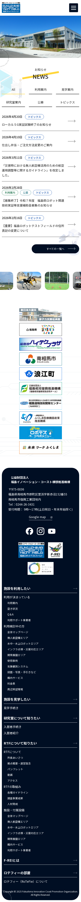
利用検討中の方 (14, 626)
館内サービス (15, 678)
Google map (37, 517)
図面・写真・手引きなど (21, 672)
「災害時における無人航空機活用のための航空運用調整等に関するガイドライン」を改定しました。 (33, 170)
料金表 (11, 683)
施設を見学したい (17, 699)
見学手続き (11, 708)
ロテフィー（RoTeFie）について (26, 881)
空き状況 (12, 608)
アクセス (12, 780)
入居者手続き (13, 726)
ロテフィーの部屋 (17, 872)
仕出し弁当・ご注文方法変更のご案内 (27, 145)
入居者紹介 (11, 733)
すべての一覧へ (55, 249)
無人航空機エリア (17, 638)
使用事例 (12, 660)
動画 (10, 775)
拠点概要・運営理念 (19, 763)
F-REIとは (11, 860)
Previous (70, 54)
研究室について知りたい (22, 718)
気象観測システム (17, 666)
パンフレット (15, 769)
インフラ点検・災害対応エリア (25, 649)
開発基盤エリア (16, 655)
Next (77, 54)
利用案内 (10, 192)
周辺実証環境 (15, 689)
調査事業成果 (15, 798)
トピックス (34, 117)
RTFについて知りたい (20, 743)
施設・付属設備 (14, 810)
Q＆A (10, 614)
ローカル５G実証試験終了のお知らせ (26, 124)
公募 (25, 192)
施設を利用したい (17, 588)
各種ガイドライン (17, 792)
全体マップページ (17, 632)
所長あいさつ (15, 757)
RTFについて (12, 752)
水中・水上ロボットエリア (23, 643)
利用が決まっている (17, 597)
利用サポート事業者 (19, 620)
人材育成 (12, 804)
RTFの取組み (12, 786)
